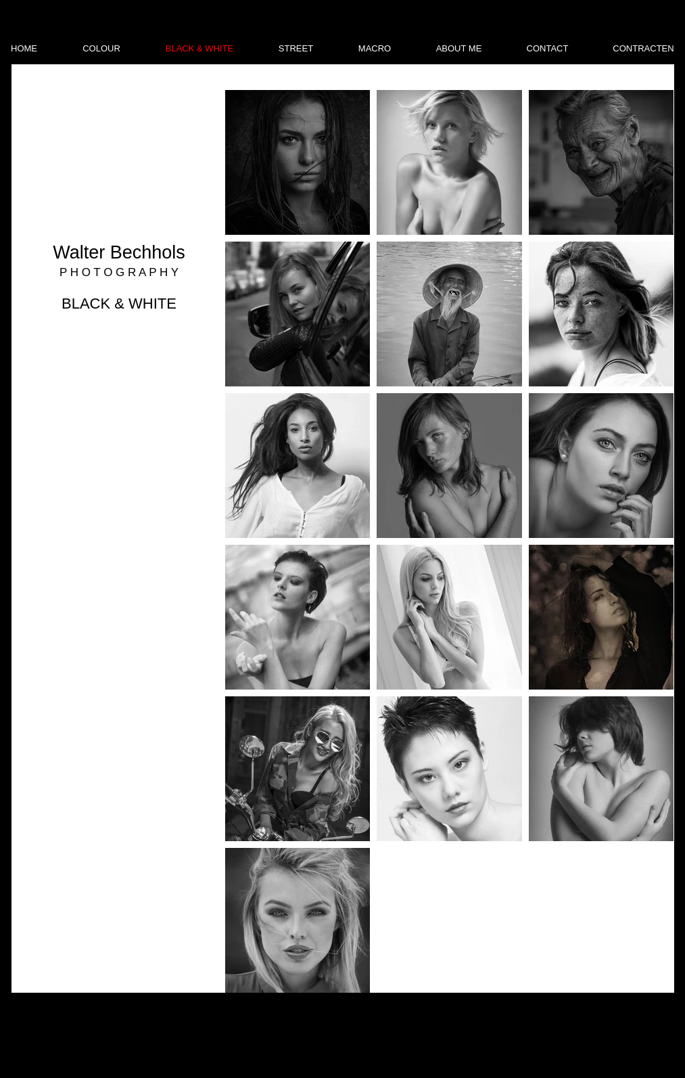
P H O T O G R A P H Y (119, 272)
